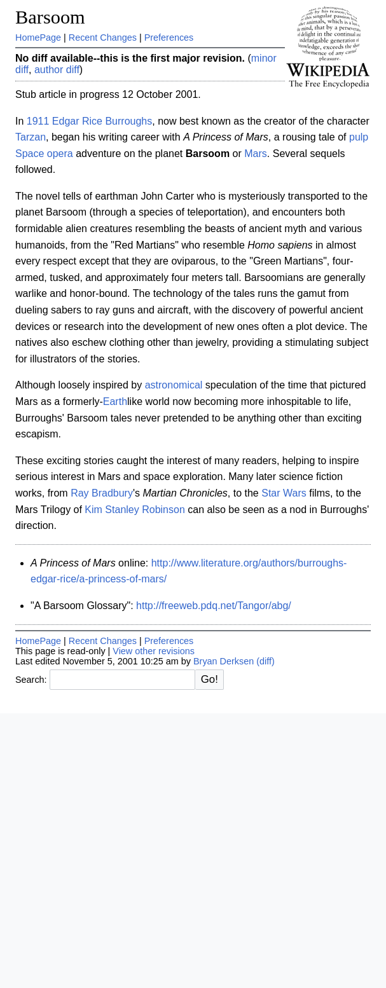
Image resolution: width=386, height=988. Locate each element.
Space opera (44, 153)
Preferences (169, 37)
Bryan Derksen (223, 661)
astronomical (174, 385)
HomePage (38, 37)
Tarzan (30, 137)
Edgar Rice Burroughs (102, 121)
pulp (358, 137)
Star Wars (284, 493)
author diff (56, 69)
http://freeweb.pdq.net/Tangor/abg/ (213, 605)
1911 (38, 121)
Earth (115, 401)
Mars (255, 153)
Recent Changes (103, 37)
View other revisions (154, 651)
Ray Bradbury (102, 493)
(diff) (265, 661)
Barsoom (50, 17)
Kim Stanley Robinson (134, 509)
